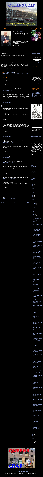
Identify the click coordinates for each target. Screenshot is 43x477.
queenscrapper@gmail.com (21, 471)
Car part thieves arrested (36, 225)
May (33, 211)
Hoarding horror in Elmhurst (37, 274)
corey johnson (22, 73)
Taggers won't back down (36, 409)
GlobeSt (32, 170)
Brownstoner (33, 164)
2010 (33, 438)
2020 (33, 192)
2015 (33, 199)
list (5, 156)
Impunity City (33, 171)
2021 (33, 191)
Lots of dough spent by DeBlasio (37, 399)
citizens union (12, 73)
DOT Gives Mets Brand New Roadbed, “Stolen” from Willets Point (36, 93)
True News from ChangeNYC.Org (36, 138)
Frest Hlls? (34, 312)
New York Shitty (33, 172)
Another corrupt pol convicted (37, 400)
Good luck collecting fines (36, 297)
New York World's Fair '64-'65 (35, 135)
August (34, 207)
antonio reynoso (6, 73)
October (34, 204)
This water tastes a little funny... (37, 258)
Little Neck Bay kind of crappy (37, 224)
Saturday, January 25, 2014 (9, 171)
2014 (33, 200)
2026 (33, 184)
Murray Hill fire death (36, 284)
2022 (33, 189)
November (34, 203)
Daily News (21, 31)
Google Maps (35, 158)
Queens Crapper (7, 72)
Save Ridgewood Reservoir (35, 137)
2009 (33, 439)
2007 (33, 442)
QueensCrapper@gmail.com (35, 53)
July (33, 208)
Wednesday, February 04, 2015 (9, 178)
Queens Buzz (33, 173)
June (34, 210)
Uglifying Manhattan (36, 429)
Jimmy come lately (35, 250)
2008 (33, 441)
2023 (33, 188)
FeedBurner (39, 62)
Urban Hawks (33, 179)
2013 (33, 434)
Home (15, 202)
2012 (33, 435)
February (34, 215)
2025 (33, 185)
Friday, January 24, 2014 (8, 82)
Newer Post (2, 202)
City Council (17, 73)
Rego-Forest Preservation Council (36, 136)
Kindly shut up (35, 345)
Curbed (32, 165)
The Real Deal (33, 178)
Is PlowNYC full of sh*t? (36, 316)
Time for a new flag (35, 349)
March (34, 214)
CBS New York (16, 47)
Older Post (27, 202)
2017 (33, 196)
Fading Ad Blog (33, 166)
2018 (33, 195)
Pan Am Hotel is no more (36, 372)
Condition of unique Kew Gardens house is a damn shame (37, 422)
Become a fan (33, 122)
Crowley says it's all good (36, 415)
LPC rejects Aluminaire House (37, 368)
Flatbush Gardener (34, 167)
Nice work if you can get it (36, 327)
